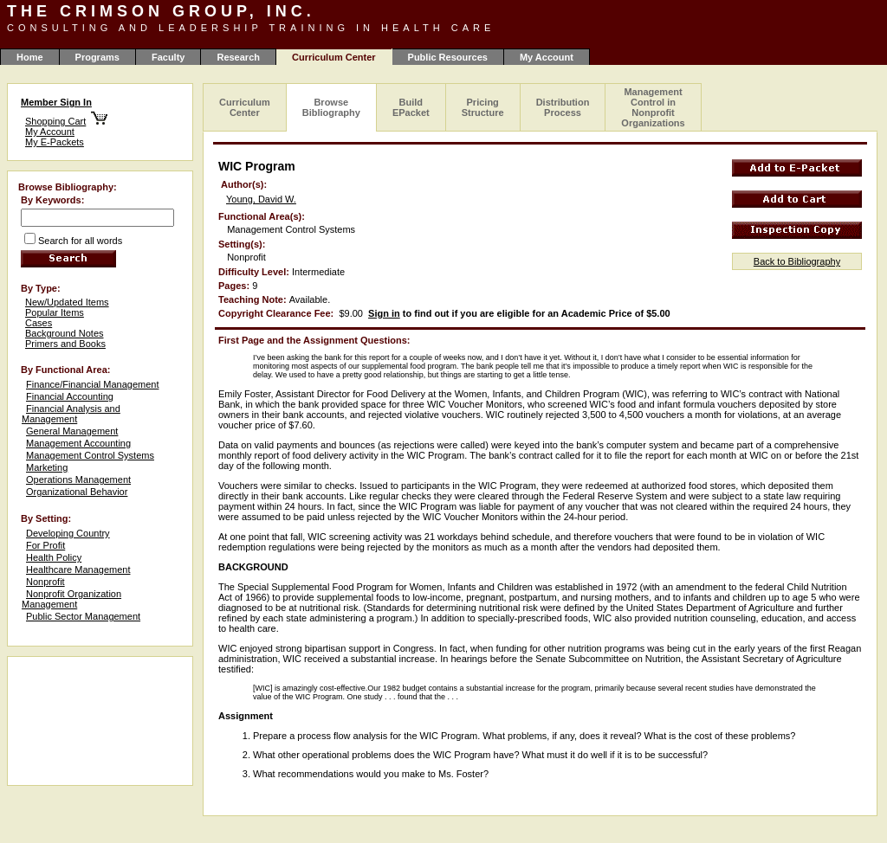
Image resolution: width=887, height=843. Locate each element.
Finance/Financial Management (92, 384)
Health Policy (53, 557)
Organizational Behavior (76, 491)
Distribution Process (563, 107)
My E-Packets (54, 142)
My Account (546, 57)
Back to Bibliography (797, 261)
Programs (97, 57)
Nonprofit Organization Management (71, 599)
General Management (72, 431)
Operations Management (78, 479)
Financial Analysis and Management (71, 413)
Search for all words (80, 240)
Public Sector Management (83, 616)
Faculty (168, 57)
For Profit (45, 545)
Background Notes (64, 333)
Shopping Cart (55, 121)
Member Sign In (56, 102)
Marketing (47, 467)
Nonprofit (45, 581)
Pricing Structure (483, 107)
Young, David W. (261, 199)
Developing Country (68, 533)
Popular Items (54, 312)
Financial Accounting (69, 396)
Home (29, 57)
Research (238, 57)
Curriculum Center (244, 107)
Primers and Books (65, 343)
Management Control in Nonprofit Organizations (652, 107)
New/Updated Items (67, 302)
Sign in (384, 313)
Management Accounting (78, 443)
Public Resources (448, 57)
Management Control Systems (90, 455)
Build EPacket (411, 107)
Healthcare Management (78, 569)
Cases (38, 323)
